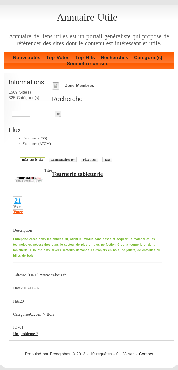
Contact (146, 354)
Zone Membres (79, 85)
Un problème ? (25, 333)
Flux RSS (89, 159)
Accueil (35, 314)
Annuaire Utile (87, 17)
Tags (107, 159)
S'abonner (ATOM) (36, 144)
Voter (18, 212)
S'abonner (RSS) (34, 138)
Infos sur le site (32, 159)
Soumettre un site (87, 63)
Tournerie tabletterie (77, 174)
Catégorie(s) (148, 57)
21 (17, 200)
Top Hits (85, 57)
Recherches (114, 57)
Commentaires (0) (63, 159)
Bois (50, 314)
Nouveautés (26, 57)
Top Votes (57, 57)
